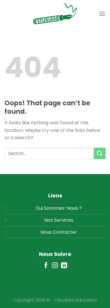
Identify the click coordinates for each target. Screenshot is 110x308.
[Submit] (100, 153)
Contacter (65, 232)
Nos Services (58, 220)
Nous (46, 232)
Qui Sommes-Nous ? (58, 208)
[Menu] (102, 13)
